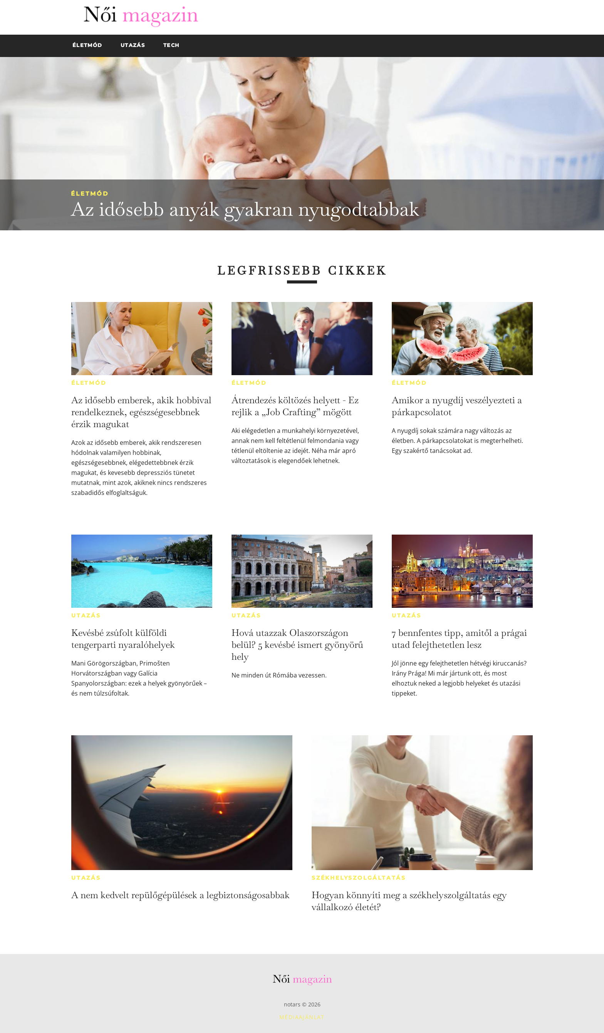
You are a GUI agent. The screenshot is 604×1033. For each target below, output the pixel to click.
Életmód (90, 193)
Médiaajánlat (302, 1017)
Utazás (86, 615)
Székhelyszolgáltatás (359, 877)
